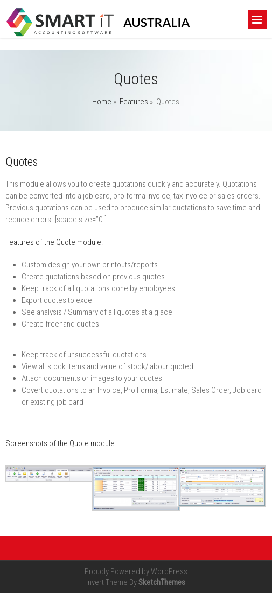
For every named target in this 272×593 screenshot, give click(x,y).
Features (134, 102)
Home (101, 102)
